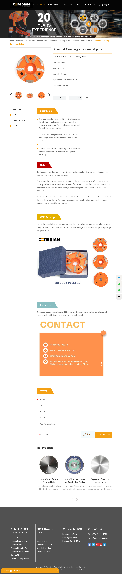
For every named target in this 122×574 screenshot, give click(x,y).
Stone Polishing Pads (44, 548)
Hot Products (45, 447)
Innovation (53, 5)
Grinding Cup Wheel (44, 545)
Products (41, 5)
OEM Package (19, 120)
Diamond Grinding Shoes (82, 41)
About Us (31, 5)
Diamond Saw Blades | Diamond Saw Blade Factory (69, 570)
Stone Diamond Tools (46, 531)
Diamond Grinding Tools (60, 41)
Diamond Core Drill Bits (19, 541)
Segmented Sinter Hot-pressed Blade (100, 480)
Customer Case (88, 5)
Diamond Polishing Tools (20, 551)
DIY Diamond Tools (73, 529)
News (77, 5)
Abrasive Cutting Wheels (20, 558)
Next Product (76, 98)
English (106, 5)
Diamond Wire (16, 545)
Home (21, 5)
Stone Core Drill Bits (44, 551)
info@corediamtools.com (101, 538)
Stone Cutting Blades (44, 538)
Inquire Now (59, 98)
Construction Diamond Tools (36, 41)
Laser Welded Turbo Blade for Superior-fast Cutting (74, 480)
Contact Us (66, 5)
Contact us (17, 126)
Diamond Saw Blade (18, 538)
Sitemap (82, 567)
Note (15, 115)
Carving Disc (15, 555)
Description (18, 109)
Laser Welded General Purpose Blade (49, 480)
